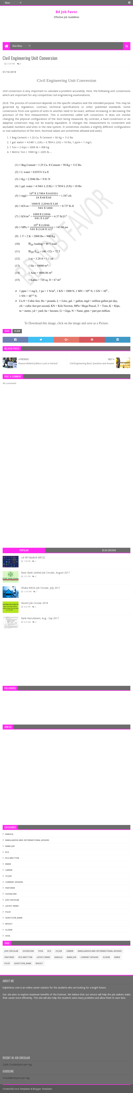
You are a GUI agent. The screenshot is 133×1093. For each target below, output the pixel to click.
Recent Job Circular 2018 (34, 603)
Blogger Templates (42, 1089)
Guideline (11, 894)
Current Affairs (14, 882)
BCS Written (12, 858)
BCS (7, 852)
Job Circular (12, 900)
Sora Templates (22, 1089)
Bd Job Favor (66, 12)
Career (8, 870)
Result (9, 924)
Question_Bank (13, 918)
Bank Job (10, 846)
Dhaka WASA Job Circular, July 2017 (40, 587)
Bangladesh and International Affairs (27, 840)
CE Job (17, 331)
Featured (10, 888)
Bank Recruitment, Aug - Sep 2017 (40, 618)
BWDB (8, 864)
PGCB (8, 912)
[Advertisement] (67, 31)
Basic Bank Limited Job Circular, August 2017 (45, 572)
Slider (8, 930)
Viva (7, 936)
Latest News (12, 906)
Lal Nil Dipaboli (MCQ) (33, 557)
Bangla (9, 834)
